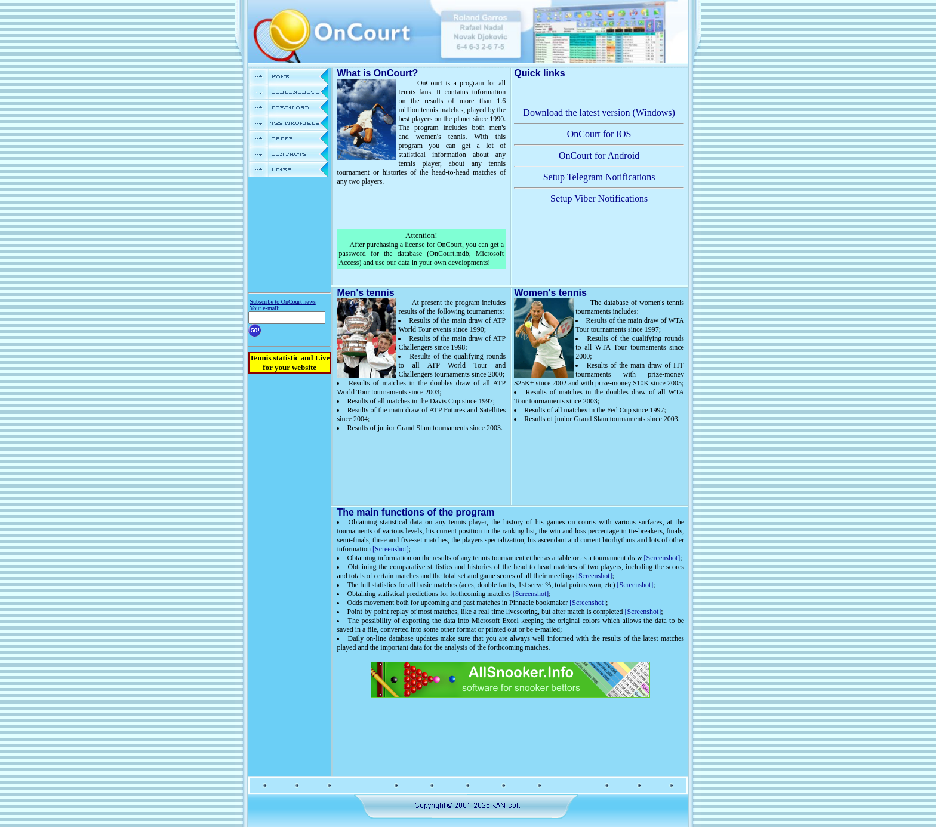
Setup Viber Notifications (599, 198)
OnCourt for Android (599, 155)
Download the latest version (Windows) (599, 112)
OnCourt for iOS (599, 134)
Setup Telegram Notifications (599, 177)
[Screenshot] (390, 549)
